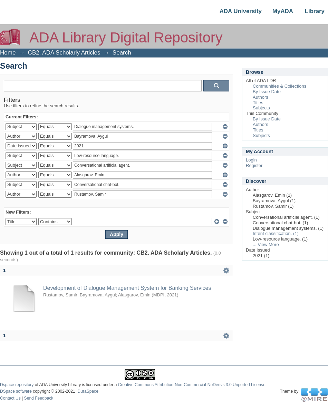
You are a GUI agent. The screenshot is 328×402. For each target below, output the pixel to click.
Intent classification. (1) (276, 233)
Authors (260, 97)
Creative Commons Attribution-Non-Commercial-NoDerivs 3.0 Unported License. (192, 384)
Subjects (261, 107)
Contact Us (10, 398)
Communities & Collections (279, 86)
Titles (258, 102)
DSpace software (16, 391)
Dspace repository (16, 384)
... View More (266, 244)
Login (251, 160)
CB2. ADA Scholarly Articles (64, 52)
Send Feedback (39, 398)
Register (254, 165)
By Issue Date (267, 91)
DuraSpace (87, 391)
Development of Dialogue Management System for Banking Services (127, 288)
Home (8, 52)
